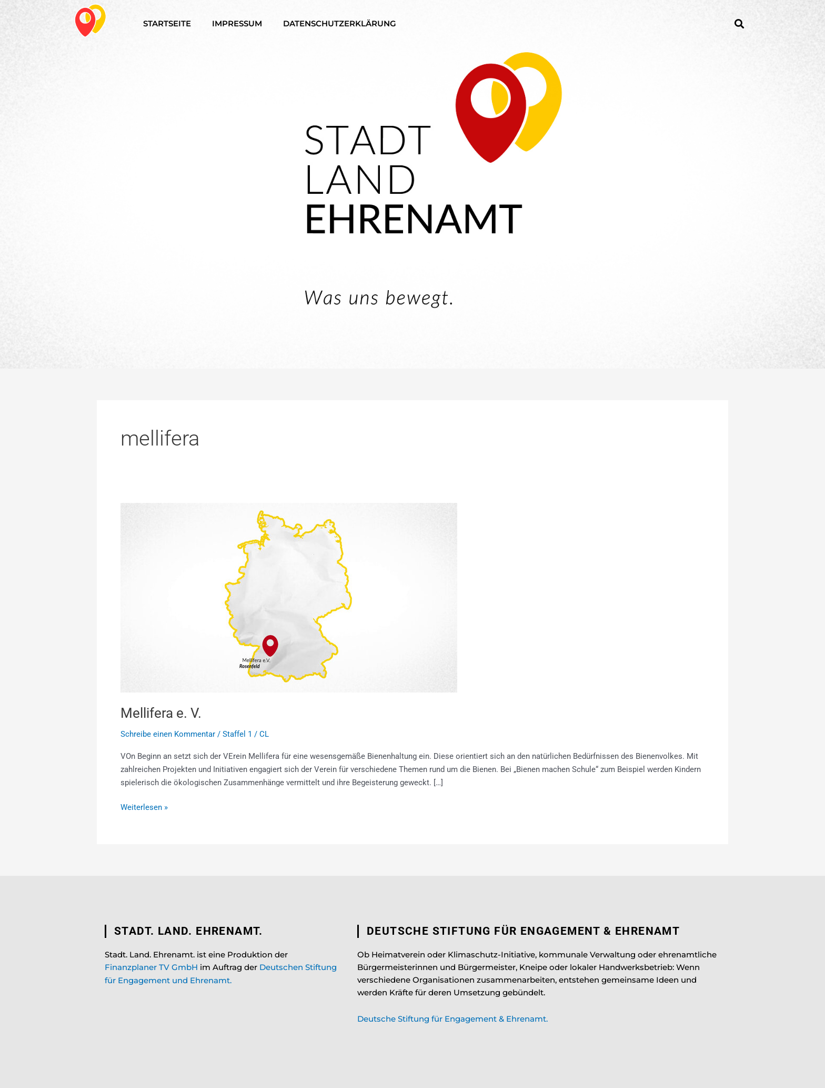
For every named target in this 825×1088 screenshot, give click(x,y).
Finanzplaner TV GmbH (151, 967)
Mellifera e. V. (161, 713)
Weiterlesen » (144, 806)
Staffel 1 (237, 734)
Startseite (167, 23)
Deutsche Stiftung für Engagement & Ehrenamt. (452, 1019)
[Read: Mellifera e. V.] (288, 597)
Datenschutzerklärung (339, 23)
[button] (739, 23)
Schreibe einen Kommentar (167, 734)
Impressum (237, 23)
